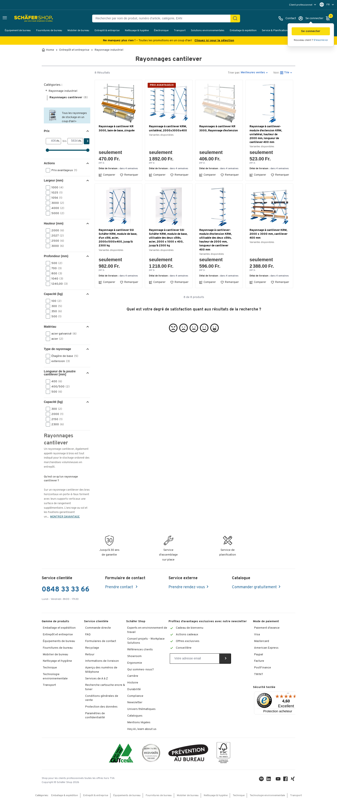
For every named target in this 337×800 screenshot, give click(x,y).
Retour (89, 654)
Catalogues (134, 715)
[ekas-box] (188, 753)
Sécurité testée (264, 687)
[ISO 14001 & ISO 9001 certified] (121, 753)
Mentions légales (138, 722)
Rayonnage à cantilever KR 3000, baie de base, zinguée (117, 128)
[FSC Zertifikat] (223, 753)
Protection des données (101, 706)
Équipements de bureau (59, 641)
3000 (56, 203)
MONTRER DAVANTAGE (65, 516)
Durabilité (134, 689)
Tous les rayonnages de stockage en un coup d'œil (74, 117)
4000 (56, 208)
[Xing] (292, 779)
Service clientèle (96, 621)
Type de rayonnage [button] (57, 349)
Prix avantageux (63, 170)
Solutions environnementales (207, 30)
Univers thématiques (141, 709)
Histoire (132, 682)
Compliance (135, 696)
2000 (56, 230)
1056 (55, 198)
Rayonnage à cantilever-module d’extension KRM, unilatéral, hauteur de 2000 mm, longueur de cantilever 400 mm (266, 134)
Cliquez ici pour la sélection (214, 40)
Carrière (132, 676)
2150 (55, 419)
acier (56, 339)
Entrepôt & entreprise (107, 30)
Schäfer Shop (135, 621)
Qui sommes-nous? (140, 669)
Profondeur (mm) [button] (56, 256)
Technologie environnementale (55, 676)
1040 (56, 278)
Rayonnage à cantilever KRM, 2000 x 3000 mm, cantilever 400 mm (268, 234)
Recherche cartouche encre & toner (105, 687)
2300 (56, 424)
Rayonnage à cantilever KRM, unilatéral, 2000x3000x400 (168, 128)
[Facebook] (285, 779)
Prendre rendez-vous (186, 587)
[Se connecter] (310, 18)
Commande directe (98, 628)
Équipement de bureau (18, 30)
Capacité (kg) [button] (53, 294)
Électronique (161, 30)
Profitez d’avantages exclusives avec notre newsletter (207, 621)
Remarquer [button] (129, 175)
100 (55, 301)
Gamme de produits (55, 621)
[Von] (51, 141)
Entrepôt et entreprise (74, 50)
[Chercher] (235, 18)
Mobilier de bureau (78, 30)
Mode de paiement (266, 621)
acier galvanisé (62, 334)
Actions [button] (49, 163)
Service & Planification (275, 30)
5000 (56, 213)
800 (55, 273)
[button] (311, 31)
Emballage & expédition (243, 30)
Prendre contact (119, 587)
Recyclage (92, 648)
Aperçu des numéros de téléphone (101, 670)
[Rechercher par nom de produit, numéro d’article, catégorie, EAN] (163, 18)
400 (55, 381)
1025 (55, 192)
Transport (179, 30)
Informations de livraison (102, 661)
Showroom (134, 656)
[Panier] (329, 18)
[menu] (303, 5)
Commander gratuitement (254, 587)
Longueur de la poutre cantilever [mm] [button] (60, 373)
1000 (56, 187)
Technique (50, 667)
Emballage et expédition (59, 628)
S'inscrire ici (321, 40)
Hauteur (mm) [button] (53, 223)
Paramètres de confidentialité (95, 715)
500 (55, 263)
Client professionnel (301, 5)
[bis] (73, 141)
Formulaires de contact (100, 641)
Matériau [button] (50, 326)
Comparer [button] (107, 175)
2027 (56, 235)
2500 (56, 241)
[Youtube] (278, 779)
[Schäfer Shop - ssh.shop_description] (24, 18)
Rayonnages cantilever (68, 97)
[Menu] (288, 694)
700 (55, 268)
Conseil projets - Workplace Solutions (146, 641)
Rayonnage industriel (109, 50)
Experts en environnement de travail (147, 630)
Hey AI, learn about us (141, 729)
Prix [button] (46, 131)
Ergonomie (134, 663)
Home (50, 50)
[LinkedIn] (261, 779)
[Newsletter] (194, 658)
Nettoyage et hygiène (57, 661)
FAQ (87, 634)
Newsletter (134, 702)
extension (59, 361)
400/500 (59, 386)
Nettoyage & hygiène (137, 30)
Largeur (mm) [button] (53, 180)
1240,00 (58, 284)
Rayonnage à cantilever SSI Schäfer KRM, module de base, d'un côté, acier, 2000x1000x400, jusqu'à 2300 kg (118, 238)
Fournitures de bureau (49, 30)
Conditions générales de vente (101, 698)
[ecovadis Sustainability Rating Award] (151, 753)
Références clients (140, 649)
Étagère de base (63, 356)
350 (55, 311)
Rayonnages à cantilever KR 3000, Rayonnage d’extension (218, 128)
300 (55, 306)
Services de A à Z (96, 678)
